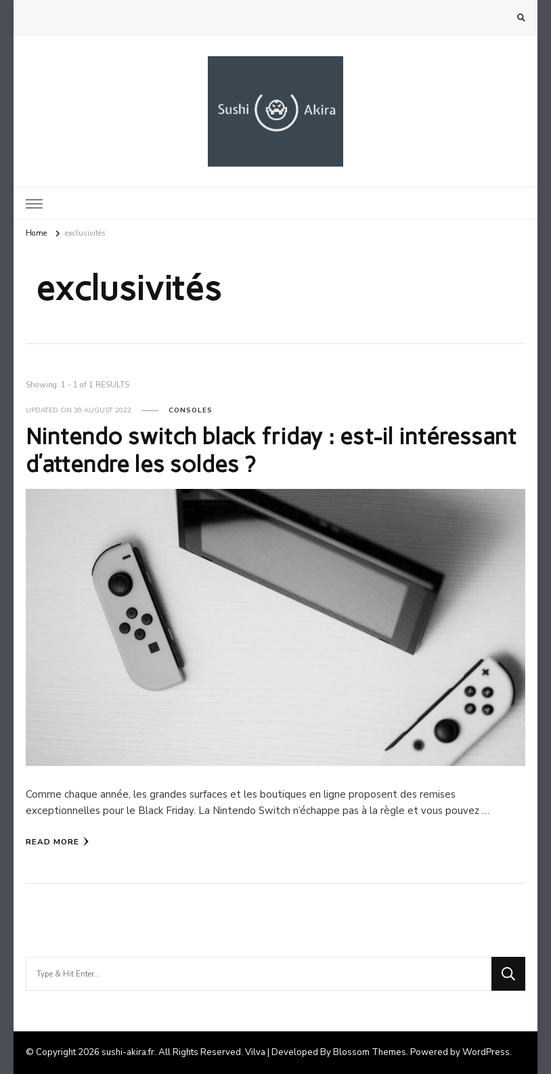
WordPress (486, 1052)
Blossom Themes (369, 1052)
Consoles (191, 410)
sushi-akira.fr (128, 1052)
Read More (57, 841)
